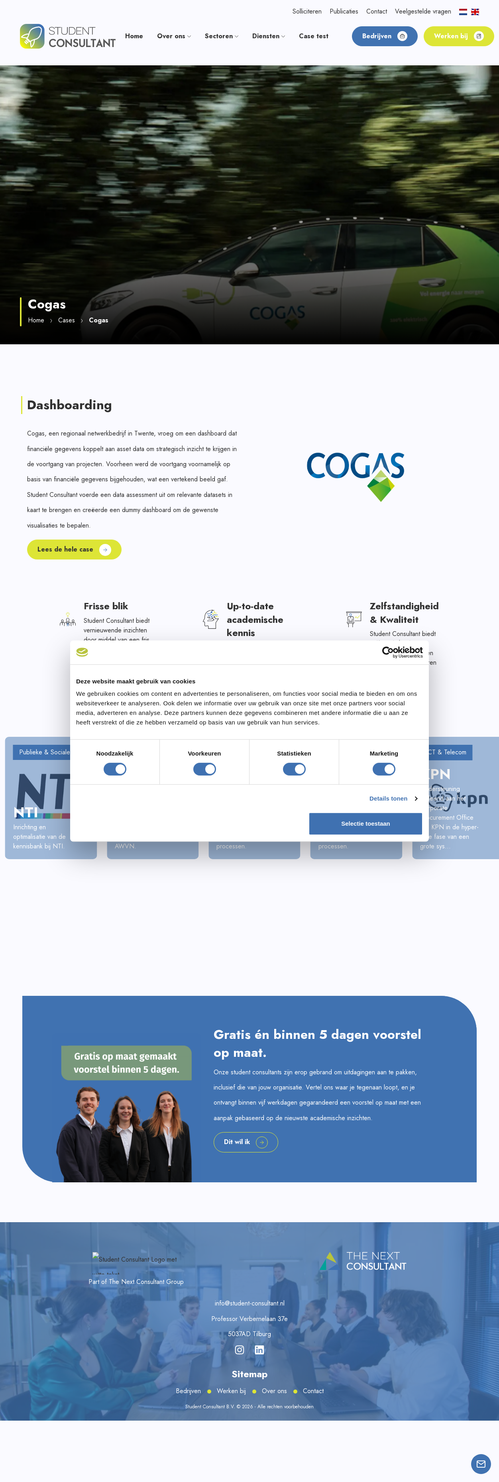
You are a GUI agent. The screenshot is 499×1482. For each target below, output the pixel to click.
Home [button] (134, 36)
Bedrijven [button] (384, 36)
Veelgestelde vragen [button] (423, 11)
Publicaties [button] (344, 11)
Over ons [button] (174, 36)
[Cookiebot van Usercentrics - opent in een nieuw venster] (388, 652)
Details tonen (388, 798)
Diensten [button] (268, 36)
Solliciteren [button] (307, 11)
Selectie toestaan (365, 823)
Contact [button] (376, 11)
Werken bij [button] (459, 36)
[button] (68, 35)
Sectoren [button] (221, 36)
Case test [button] (313, 36)
